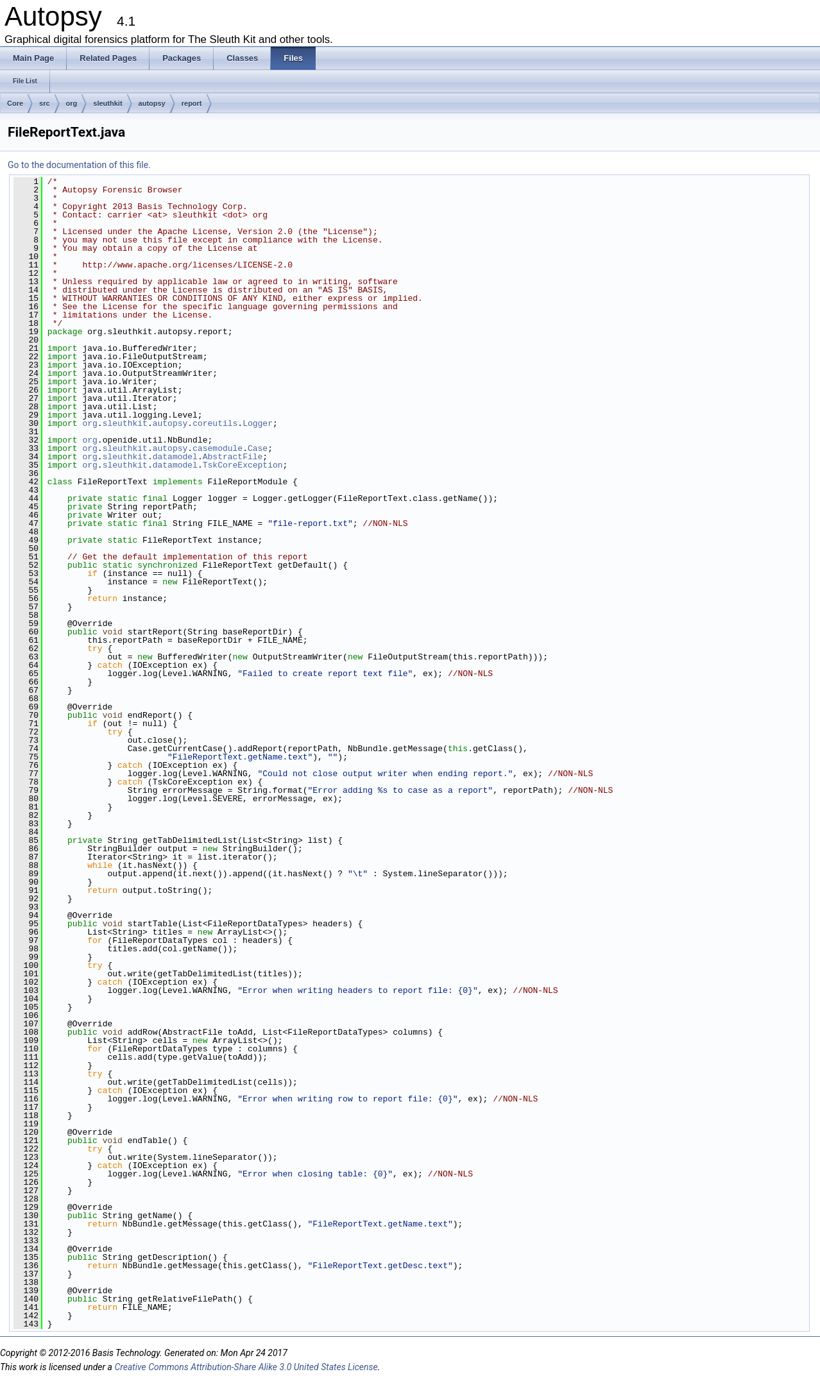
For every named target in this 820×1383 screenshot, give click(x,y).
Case (258, 448)
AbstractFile (233, 456)
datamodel (175, 456)
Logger (258, 423)
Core (15, 103)
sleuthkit (107, 103)
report (192, 103)
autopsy (152, 103)
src (44, 103)
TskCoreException (243, 465)
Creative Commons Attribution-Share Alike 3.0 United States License (245, 1367)
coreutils (214, 423)
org (72, 103)
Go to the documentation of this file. (79, 165)
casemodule (217, 448)
